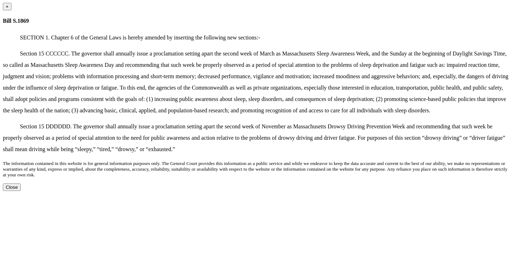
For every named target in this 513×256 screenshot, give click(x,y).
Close (12, 187)
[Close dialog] (7, 6)
